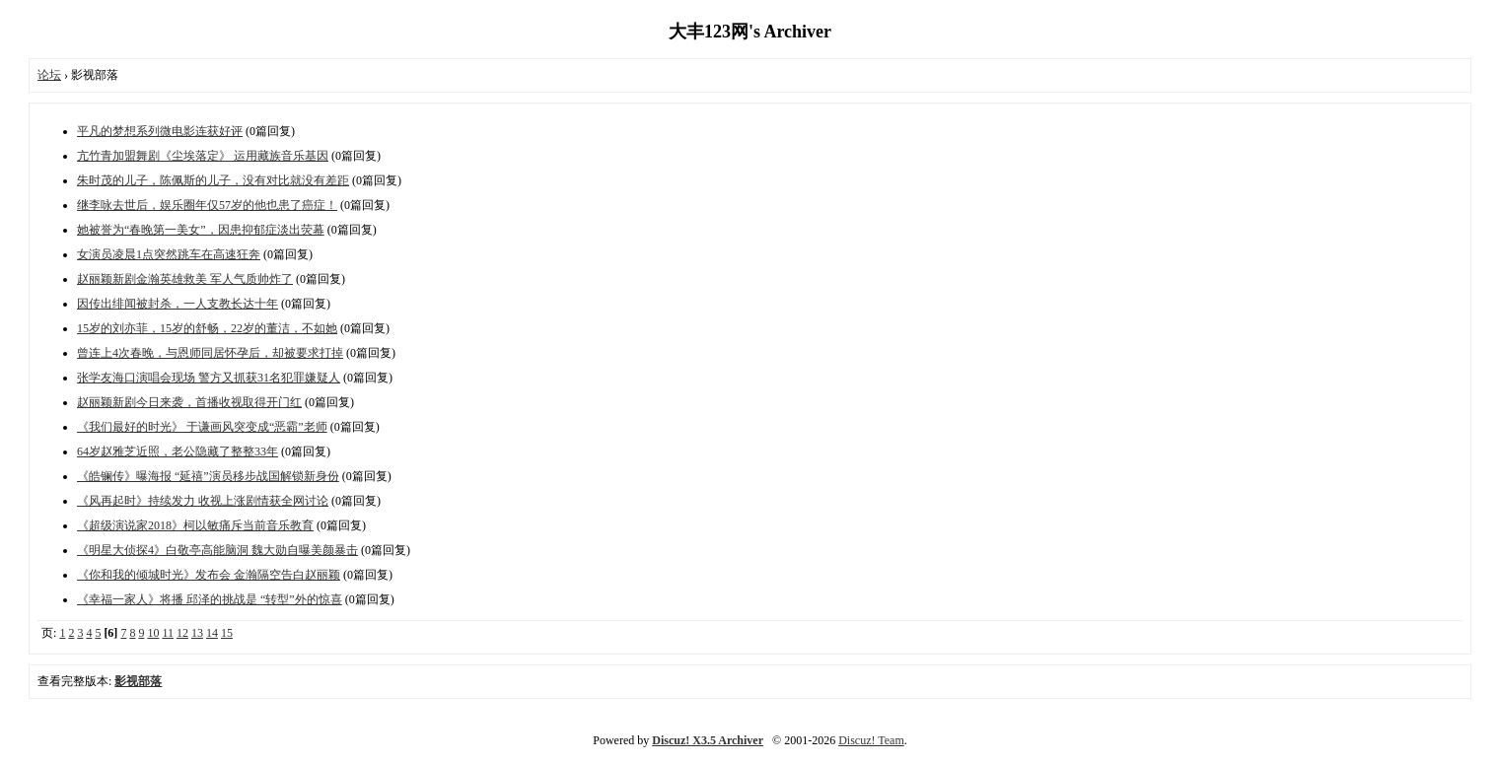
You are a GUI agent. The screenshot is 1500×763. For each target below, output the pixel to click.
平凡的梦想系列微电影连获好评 (160, 131)
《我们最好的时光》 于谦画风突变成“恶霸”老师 (202, 427)
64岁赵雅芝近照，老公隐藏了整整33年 (177, 451)
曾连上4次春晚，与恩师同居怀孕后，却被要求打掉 (210, 353)
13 (197, 633)
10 (153, 633)
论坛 (49, 75)
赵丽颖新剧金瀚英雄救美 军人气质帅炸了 (185, 279)
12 (182, 633)
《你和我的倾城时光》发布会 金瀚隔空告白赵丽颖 (208, 575)
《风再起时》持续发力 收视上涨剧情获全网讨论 (202, 501)
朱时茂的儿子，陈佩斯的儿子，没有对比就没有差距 (213, 180)
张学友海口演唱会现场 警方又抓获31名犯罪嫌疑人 (208, 377)
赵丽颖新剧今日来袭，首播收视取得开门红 (189, 402)
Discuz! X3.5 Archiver (707, 740)
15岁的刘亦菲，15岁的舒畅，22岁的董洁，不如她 (207, 328)
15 (227, 633)
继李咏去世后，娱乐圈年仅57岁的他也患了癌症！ (207, 205)
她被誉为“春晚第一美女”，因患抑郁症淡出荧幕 (200, 230)
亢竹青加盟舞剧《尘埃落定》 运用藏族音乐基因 (202, 156)
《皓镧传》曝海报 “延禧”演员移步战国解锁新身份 (208, 476)
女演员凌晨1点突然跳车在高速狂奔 (168, 254)
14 (212, 633)
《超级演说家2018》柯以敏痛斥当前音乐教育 (195, 525)
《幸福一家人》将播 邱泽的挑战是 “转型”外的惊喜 (209, 599)
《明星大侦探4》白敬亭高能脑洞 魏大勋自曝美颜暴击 (217, 550)
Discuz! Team (871, 740)
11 (168, 633)
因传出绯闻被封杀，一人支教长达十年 (177, 304)
